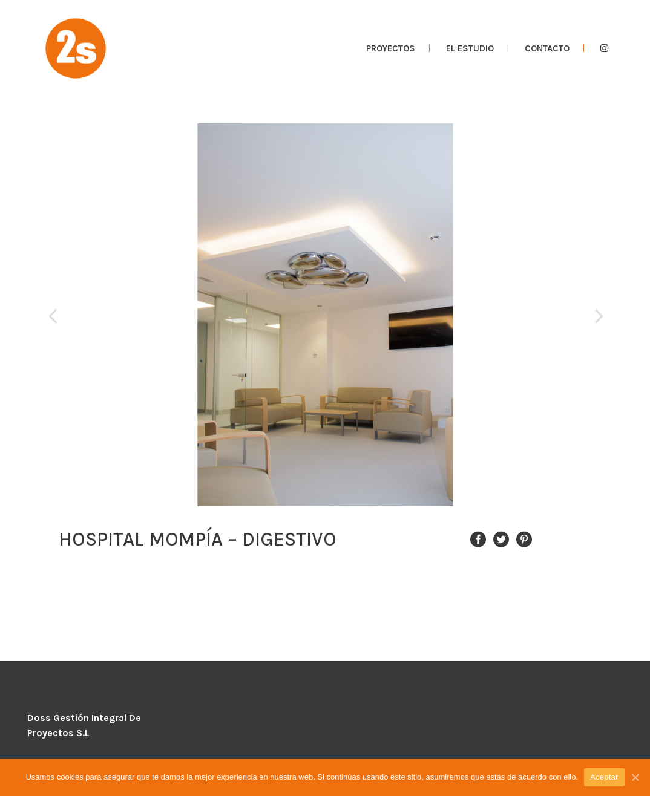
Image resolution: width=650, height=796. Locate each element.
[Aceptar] (635, 777)
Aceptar (604, 776)
